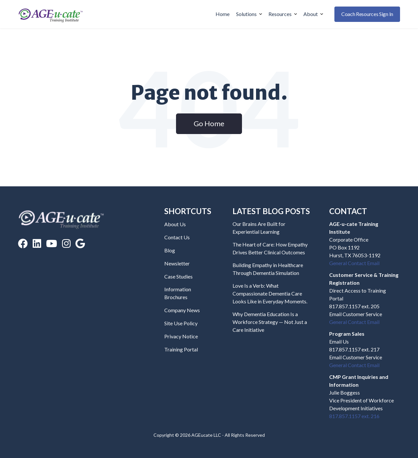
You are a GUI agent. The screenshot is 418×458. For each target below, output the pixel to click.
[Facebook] (23, 243)
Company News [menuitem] (182, 310)
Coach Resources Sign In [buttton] (367, 14)
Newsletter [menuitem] (177, 263)
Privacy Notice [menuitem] (181, 336)
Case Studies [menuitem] (178, 276)
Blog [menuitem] (169, 250)
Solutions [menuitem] (249, 14)
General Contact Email (354, 263)
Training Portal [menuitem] (181, 349)
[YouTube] (51, 243)
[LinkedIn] (37, 243)
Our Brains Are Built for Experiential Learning (259, 228)
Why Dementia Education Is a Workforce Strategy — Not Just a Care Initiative (270, 322)
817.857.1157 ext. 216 (354, 416)
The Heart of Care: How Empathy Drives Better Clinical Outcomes (270, 248)
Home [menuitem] (223, 14)
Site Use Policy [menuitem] (181, 323)
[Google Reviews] (80, 243)
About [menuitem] (313, 14)
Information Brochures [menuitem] (177, 293)
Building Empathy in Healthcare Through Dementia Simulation (268, 269)
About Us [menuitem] (175, 224)
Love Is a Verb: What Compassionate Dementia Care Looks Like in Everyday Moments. (270, 293)
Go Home (209, 123)
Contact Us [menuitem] (177, 237)
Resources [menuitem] (282, 14)
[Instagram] (66, 243)
